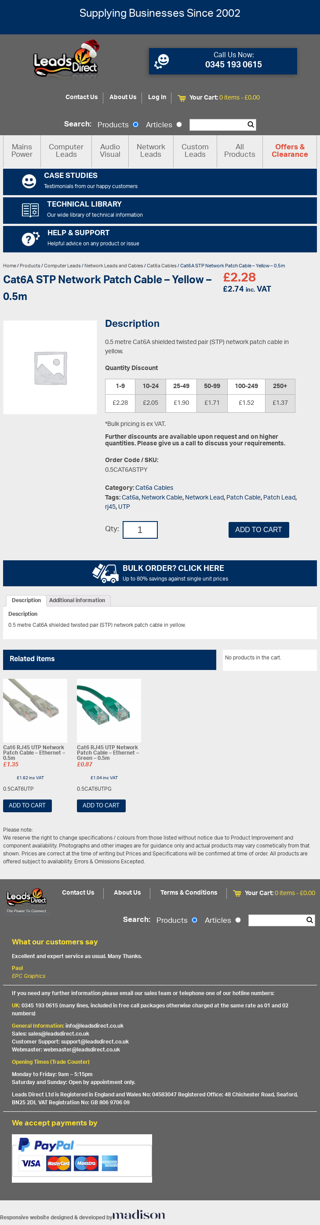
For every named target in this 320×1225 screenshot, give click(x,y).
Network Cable (162, 498)
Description (26, 601)
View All (301, 659)
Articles (164, 125)
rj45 (110, 507)
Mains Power (22, 151)
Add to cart (258, 529)
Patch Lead (279, 498)
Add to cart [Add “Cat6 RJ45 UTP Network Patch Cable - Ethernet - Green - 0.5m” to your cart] (101, 805)
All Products (239, 151)
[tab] (26, 601)
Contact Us (81, 97)
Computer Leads (66, 151)
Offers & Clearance (290, 151)
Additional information (77, 601)
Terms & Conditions (189, 893)
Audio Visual (110, 151)
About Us (123, 97)
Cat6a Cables (162, 265)
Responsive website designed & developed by (82, 1218)
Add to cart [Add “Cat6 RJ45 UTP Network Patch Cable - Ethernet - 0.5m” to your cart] (27, 805)
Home (9, 265)
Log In (157, 97)
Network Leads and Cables (113, 265)
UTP (124, 507)
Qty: (112, 529)
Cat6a (130, 498)
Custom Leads (195, 151)
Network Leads (151, 151)
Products (118, 125)
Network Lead (204, 498)
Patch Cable (243, 498)
